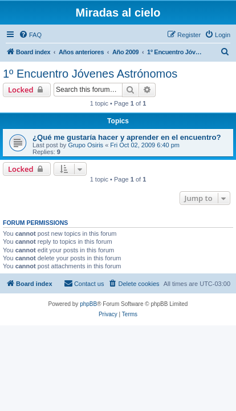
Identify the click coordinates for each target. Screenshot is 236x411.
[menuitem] (30, 35)
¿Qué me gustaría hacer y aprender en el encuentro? (126, 137)
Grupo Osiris (85, 145)
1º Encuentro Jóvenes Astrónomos (90, 73)
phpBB (88, 304)
